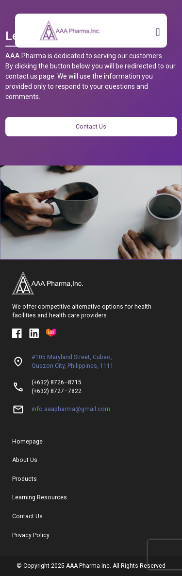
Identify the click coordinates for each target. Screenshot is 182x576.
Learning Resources (39, 497)
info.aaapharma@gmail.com (71, 409)
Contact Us (91, 126)
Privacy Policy (31, 535)
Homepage (27, 441)
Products (24, 479)
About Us (24, 460)
